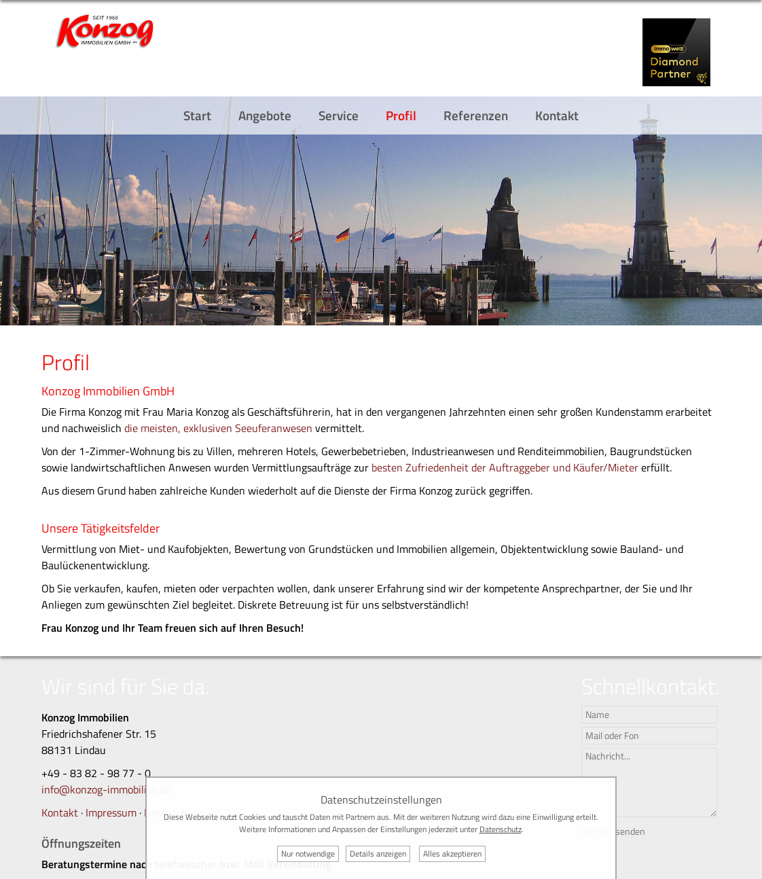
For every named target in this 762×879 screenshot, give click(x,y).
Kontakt (557, 115)
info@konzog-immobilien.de (106, 789)
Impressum (111, 812)
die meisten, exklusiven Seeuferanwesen (218, 428)
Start (197, 115)
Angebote (264, 115)
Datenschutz (500, 829)
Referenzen (475, 115)
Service (339, 115)
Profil (401, 115)
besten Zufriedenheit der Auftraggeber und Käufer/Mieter (506, 467)
